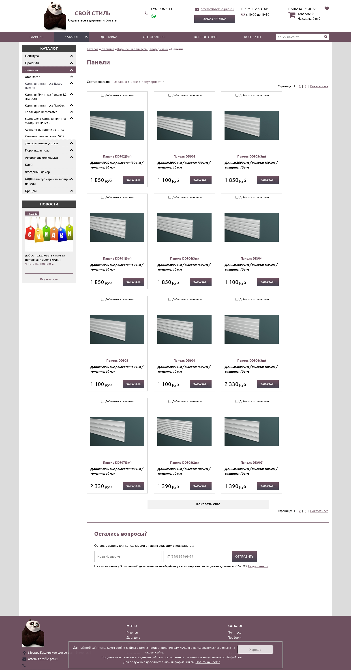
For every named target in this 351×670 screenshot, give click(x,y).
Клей (28, 164)
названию (120, 81)
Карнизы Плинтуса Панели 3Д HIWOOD (45, 96)
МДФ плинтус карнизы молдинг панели (48, 181)
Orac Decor (32, 77)
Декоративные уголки (41, 143)
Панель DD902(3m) (117, 156)
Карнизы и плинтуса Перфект (45, 105)
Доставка (109, 37)
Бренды (31, 191)
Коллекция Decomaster (41, 112)
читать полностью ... (39, 263)
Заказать (133, 180)
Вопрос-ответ (206, 37)
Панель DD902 (184, 156)
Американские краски (41, 157)
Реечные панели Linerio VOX (44, 136)
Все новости (49, 279)
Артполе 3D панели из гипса (44, 129)
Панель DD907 (252, 462)
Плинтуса (32, 55)
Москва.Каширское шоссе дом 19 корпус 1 (59, 652)
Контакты (252, 37)
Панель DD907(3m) (117, 462)
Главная (36, 37)
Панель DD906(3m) (251, 360)
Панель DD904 (252, 258)
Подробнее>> (258, 566)
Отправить (244, 556)
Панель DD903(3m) (251, 156)
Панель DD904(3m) (184, 258)
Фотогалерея (154, 37)
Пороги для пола (37, 150)
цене (134, 81)
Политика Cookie (208, 662)
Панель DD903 (117, 360)
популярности (152, 81)
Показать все (319, 86)
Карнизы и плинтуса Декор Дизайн (43, 85)
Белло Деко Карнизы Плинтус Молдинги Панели (45, 121)
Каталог (71, 37)
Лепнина (31, 70)
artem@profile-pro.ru (217, 9)
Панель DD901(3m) (117, 258)
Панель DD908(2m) (184, 462)
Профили (32, 63)
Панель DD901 (184, 360)
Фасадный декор (37, 172)
